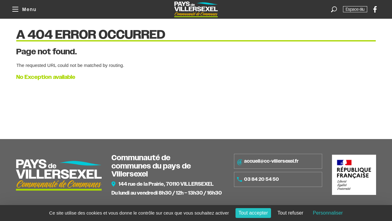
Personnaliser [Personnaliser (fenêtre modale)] (328, 212)
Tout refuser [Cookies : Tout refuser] (290, 212)
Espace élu (355, 9)
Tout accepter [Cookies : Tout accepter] (253, 212)
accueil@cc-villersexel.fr (268, 161)
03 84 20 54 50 (258, 179)
